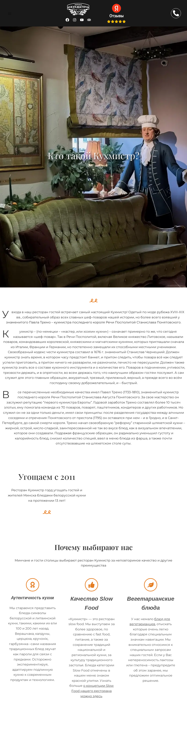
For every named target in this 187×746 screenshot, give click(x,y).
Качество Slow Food (91, 598)
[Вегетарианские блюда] (150, 584)
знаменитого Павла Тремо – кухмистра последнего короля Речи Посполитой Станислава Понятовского (93, 322)
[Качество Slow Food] (91, 584)
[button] (9, 13)
